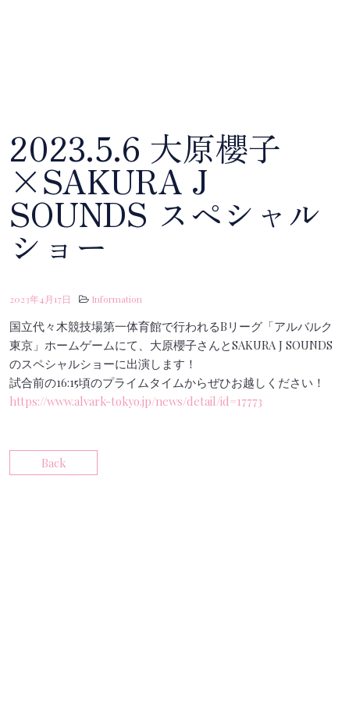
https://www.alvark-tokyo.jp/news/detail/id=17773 (135, 401)
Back (53, 462)
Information (116, 299)
